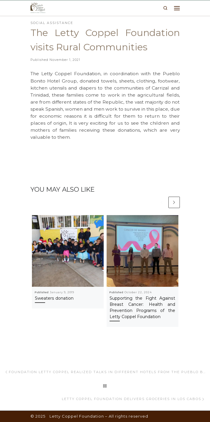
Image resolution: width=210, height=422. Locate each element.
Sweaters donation (54, 298)
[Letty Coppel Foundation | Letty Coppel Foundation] (37, 7)
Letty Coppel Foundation (76, 416)
